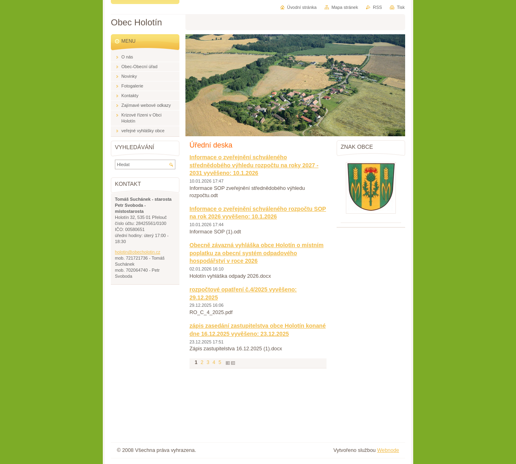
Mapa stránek (344, 7)
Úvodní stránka (301, 7)
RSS (377, 7)
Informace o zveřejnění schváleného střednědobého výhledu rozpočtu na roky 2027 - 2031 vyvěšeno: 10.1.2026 (253, 165)
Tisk (401, 7)
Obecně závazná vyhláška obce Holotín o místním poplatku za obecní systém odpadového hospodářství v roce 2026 (256, 253)
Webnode (388, 450)
